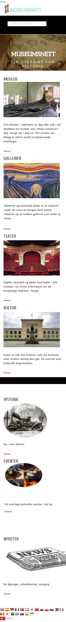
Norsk (6, 618)
